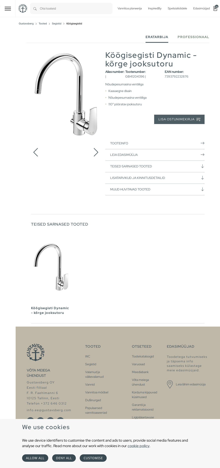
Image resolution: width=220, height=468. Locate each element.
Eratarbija (157, 37)
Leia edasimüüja (157, 155)
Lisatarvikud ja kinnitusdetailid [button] (157, 178)
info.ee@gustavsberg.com (49, 410)
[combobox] (76, 8)
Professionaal (193, 37)
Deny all (64, 458)
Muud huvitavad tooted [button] (157, 189)
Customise (93, 458)
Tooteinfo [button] (157, 143)
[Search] (35, 8)
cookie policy (138, 445)
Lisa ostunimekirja (179, 119)
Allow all (35, 458)
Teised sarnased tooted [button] (157, 166)
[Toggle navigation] (8, 8)
